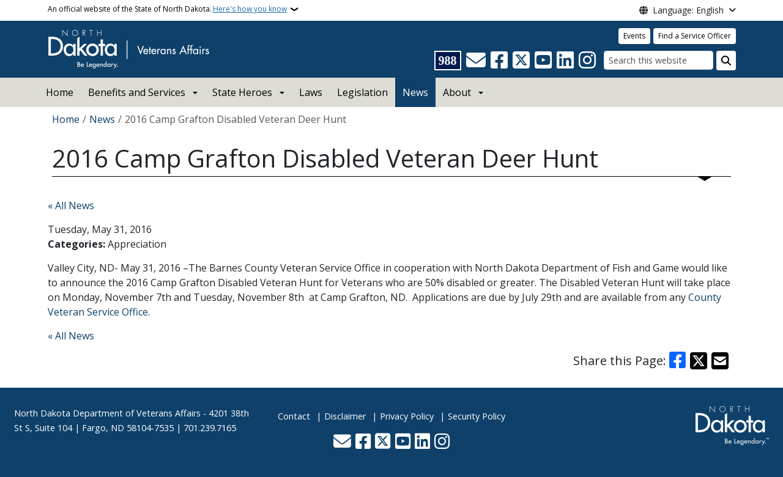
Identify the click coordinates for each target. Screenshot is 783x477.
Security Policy (476, 416)
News (415, 92)
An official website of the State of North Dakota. (167, 9)
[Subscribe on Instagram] (587, 60)
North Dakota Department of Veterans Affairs (107, 413)
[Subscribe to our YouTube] (543, 60)
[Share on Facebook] (678, 360)
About (457, 92)
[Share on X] (698, 360)
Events (634, 36)
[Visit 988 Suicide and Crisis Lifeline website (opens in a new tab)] (447, 60)
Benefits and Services (136, 92)
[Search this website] (658, 60)
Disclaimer (345, 416)
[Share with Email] (720, 360)
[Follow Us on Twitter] (521, 60)
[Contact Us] (476, 60)
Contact (294, 416)
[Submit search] (726, 60)
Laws (310, 92)
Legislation (362, 92)
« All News (71, 205)
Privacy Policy (407, 416)
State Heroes (242, 92)
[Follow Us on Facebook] (499, 60)
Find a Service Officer (694, 36)
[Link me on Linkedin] (565, 60)
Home (59, 92)
